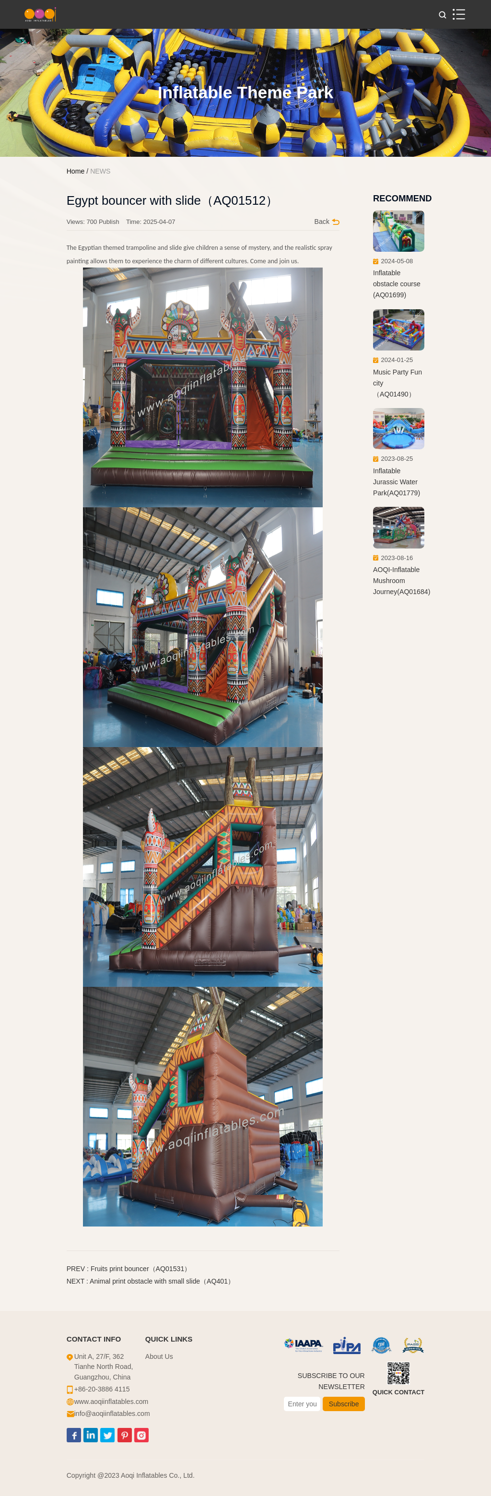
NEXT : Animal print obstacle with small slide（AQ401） (150, 1281)
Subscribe (344, 1404)
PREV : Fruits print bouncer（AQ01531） (129, 1269)
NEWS (100, 171)
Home (76, 171)
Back (327, 221)
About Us (159, 1356)
